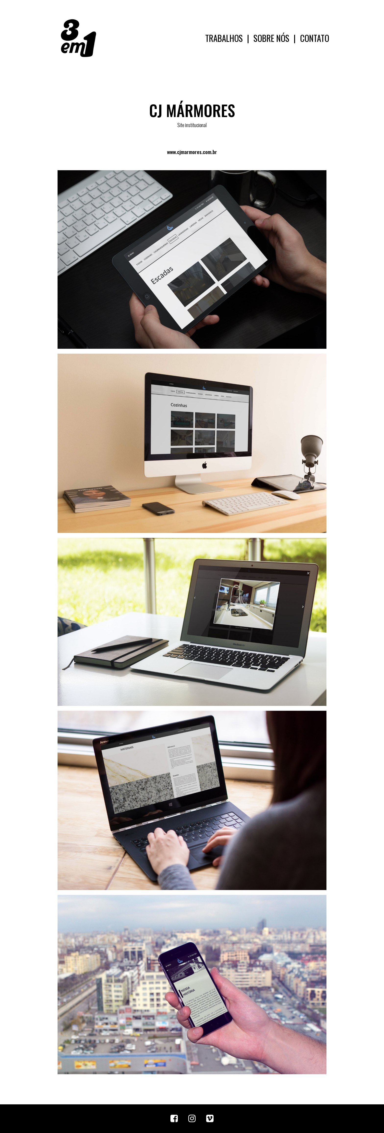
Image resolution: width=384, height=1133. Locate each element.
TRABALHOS (224, 38)
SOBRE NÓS (271, 38)
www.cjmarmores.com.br (192, 152)
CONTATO (314, 38)
